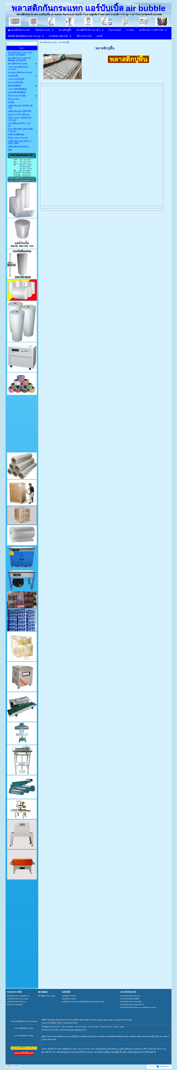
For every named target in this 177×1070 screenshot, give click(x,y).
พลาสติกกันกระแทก (48, 42)
